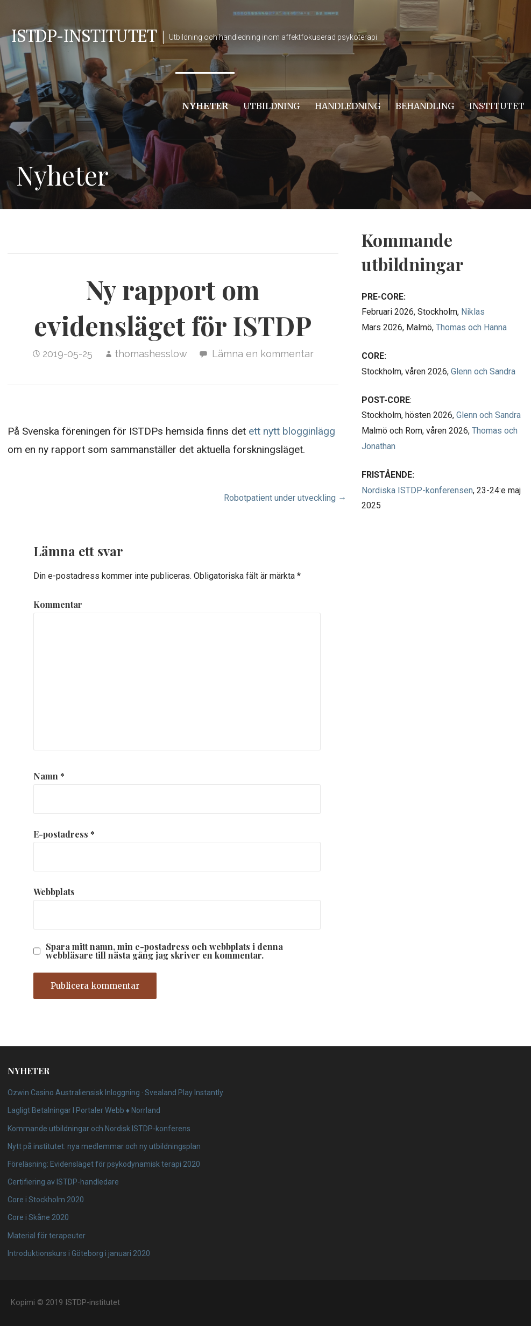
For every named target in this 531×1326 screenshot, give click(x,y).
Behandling (424, 106)
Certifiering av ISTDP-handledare (63, 1182)
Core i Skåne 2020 (38, 1217)
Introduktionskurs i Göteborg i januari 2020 (79, 1253)
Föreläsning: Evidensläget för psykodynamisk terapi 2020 (104, 1164)
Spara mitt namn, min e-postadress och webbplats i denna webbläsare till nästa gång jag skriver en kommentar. (164, 951)
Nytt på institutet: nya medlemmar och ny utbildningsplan (104, 1146)
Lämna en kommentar (263, 353)
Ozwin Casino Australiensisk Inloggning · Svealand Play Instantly (115, 1092)
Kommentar (57, 604)
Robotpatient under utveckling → (285, 498)
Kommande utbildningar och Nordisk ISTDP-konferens (99, 1128)
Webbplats (54, 891)
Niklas (473, 312)
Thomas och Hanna (471, 327)
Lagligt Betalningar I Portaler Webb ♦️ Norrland (84, 1110)
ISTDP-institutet (84, 35)
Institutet (497, 106)
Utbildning (271, 106)
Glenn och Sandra (483, 371)
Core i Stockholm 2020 (46, 1199)
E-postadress (64, 834)
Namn (49, 776)
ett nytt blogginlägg (292, 431)
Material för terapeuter (47, 1235)
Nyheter (205, 106)
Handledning (347, 106)
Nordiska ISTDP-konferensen (417, 490)
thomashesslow (151, 353)
